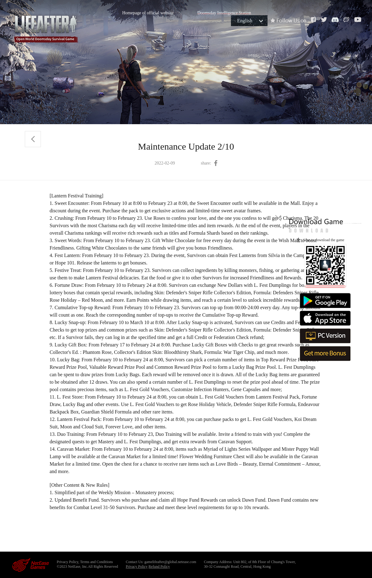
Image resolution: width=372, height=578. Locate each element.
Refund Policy (159, 566)
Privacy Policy (137, 566)
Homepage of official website (148, 13)
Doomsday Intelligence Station (224, 13)
